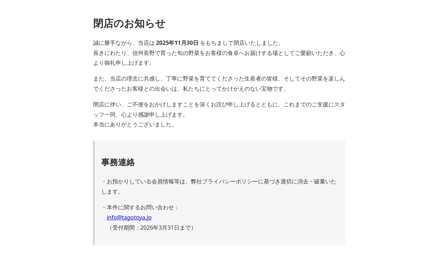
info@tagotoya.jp (129, 217)
